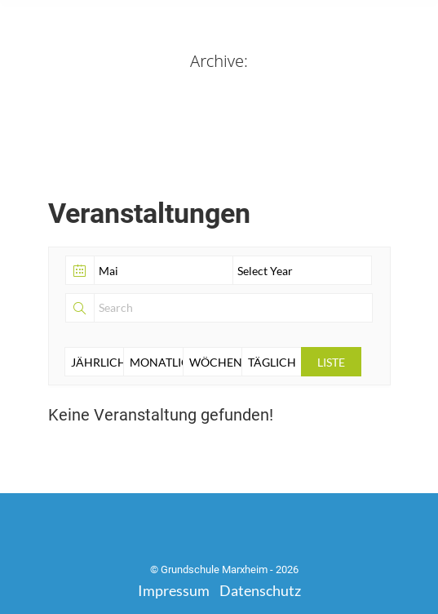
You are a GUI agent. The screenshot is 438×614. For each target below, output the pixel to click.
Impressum (174, 590)
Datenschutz (260, 590)
